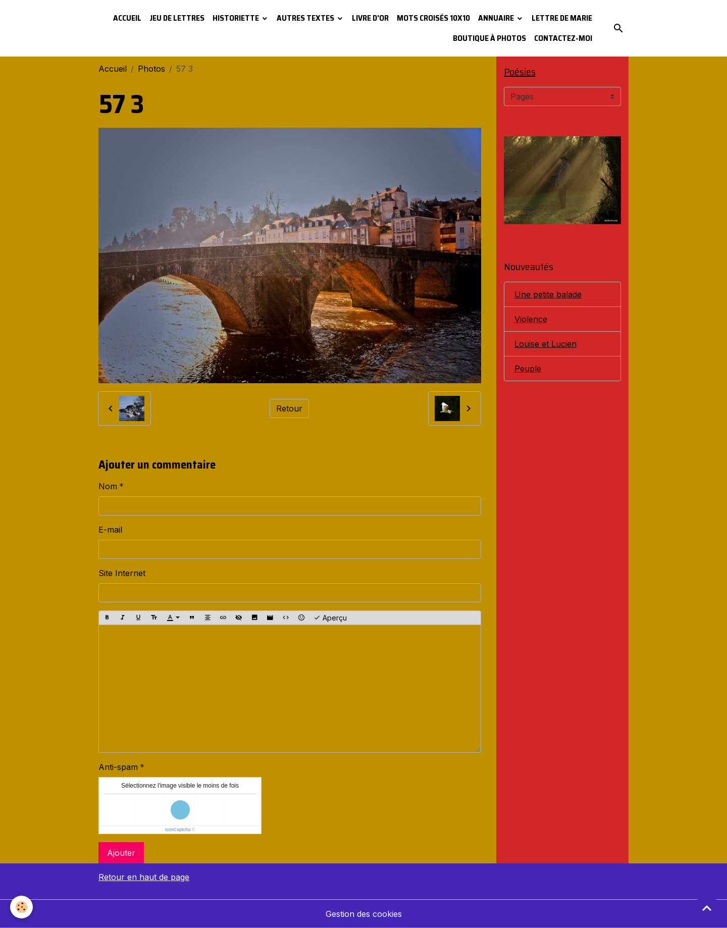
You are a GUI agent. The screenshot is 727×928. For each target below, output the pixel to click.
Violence (530, 319)
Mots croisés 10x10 (433, 18)
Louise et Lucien (545, 344)
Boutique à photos (489, 38)
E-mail (110, 530)
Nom (107, 486)
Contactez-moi (563, 38)
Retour (289, 408)
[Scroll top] (706, 907)
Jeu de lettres (176, 18)
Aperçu (330, 618)
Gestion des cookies (364, 914)
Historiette (237, 18)
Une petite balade (548, 294)
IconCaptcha (178, 829)
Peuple (527, 369)
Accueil (127, 18)
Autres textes (306, 18)
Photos (151, 69)
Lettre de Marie (562, 18)
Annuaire (496, 18)
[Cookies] (21, 907)
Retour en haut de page (143, 877)
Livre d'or (370, 18)
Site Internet (121, 573)
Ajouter (121, 853)
